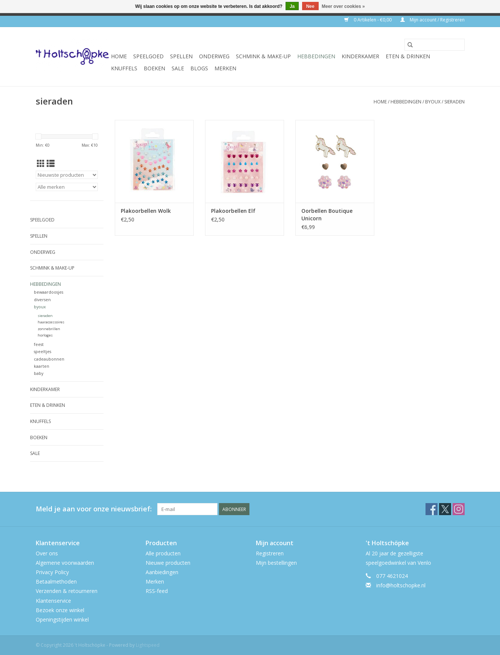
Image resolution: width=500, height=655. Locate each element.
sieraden (454, 102)
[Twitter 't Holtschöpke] (445, 509)
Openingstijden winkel (62, 619)
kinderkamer (360, 56)
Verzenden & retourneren (66, 590)
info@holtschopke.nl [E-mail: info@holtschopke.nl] (401, 585)
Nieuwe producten (168, 562)
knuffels (124, 68)
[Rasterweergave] (41, 163)
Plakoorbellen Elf (233, 210)
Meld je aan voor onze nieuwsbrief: (94, 509)
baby (38, 373)
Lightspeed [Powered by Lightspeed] (148, 645)
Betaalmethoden (56, 581)
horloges (45, 335)
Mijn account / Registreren (432, 20)
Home (119, 56)
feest (39, 344)
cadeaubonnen (49, 359)
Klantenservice (53, 600)
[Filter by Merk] (67, 187)
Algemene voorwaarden (65, 562)
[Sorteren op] (67, 175)
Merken (225, 68)
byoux (433, 102)
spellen (181, 56)
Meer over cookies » (343, 6)
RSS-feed (157, 590)
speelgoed (148, 56)
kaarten (41, 366)
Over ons (47, 553)
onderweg (214, 56)
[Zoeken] (434, 45)
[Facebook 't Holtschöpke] (432, 509)
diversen (42, 299)
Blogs (199, 68)
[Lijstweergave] (51, 163)
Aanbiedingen (162, 572)
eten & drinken (408, 56)
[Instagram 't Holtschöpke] (459, 509)
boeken (154, 68)
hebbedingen (316, 56)
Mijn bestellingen (276, 562)
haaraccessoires (51, 322)
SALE (178, 68)
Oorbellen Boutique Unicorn (327, 214)
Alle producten (163, 553)
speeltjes (42, 351)
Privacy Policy (52, 572)
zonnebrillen (49, 328)
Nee (310, 6)
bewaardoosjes (48, 292)
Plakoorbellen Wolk (146, 210)
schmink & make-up (263, 56)
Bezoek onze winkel (60, 610)
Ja (292, 6)
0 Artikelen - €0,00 (368, 20)
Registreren (270, 553)
